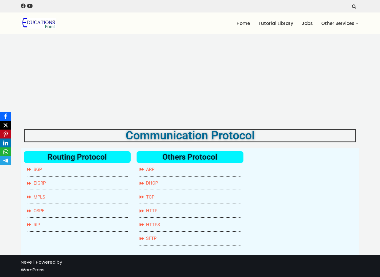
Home (243, 23)
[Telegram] (5, 160)
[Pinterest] (5, 134)
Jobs (307, 23)
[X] (5, 125)
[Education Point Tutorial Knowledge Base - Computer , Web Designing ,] (38, 23)
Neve (26, 262)
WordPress (33, 270)
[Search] (354, 6)
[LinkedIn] (5, 142)
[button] (357, 23)
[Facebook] (5, 116)
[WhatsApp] (5, 151)
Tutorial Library (275, 23)
